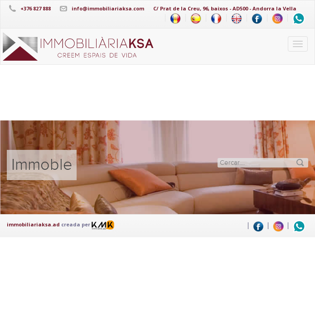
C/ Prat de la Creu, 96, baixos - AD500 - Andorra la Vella (224, 8)
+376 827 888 (35, 8)
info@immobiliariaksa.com (108, 8)
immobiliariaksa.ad (33, 224)
